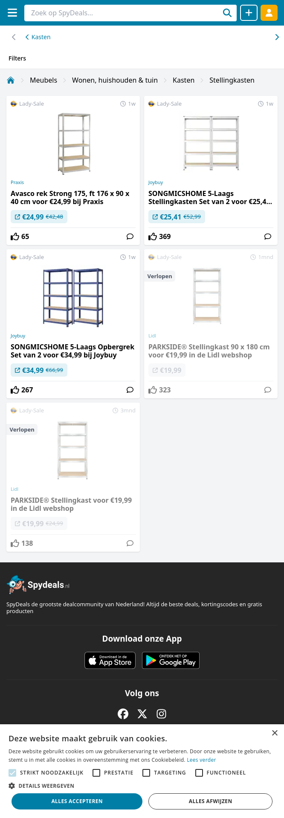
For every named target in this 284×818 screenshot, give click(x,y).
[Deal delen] (249, 13)
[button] (142, 785)
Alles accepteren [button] (77, 801)
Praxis (17, 182)
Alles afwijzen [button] (210, 801)
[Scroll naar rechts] (13, 37)
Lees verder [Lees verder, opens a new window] (201, 759)
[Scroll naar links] (276, 37)
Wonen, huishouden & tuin (115, 80)
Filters (17, 58)
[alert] (142, 771)
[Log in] (269, 12)
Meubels (43, 80)
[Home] (10, 80)
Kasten (38, 37)
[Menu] (12, 12)
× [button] (274, 733)
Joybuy (155, 182)
